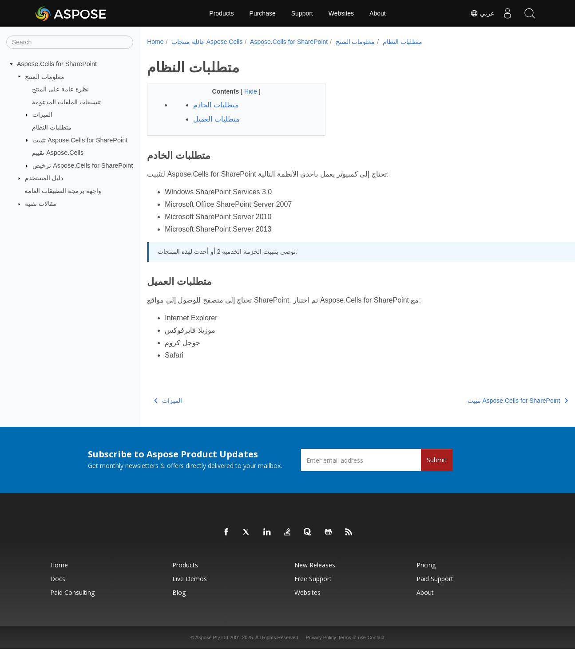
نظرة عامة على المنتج (60, 89)
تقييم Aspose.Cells (57, 152)
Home (155, 41)
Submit (437, 460)
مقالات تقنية (40, 203)
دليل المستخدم (44, 177)
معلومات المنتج (44, 76)
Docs (57, 578)
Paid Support (434, 578)
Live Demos (189, 578)
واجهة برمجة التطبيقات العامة (62, 190)
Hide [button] (245, 91)
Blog (179, 592)
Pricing (426, 565)
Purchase (263, 13)
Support (302, 13)
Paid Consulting (72, 592)
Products (221, 13)
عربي (482, 13)
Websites (341, 13)
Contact (376, 637)
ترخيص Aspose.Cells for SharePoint (82, 165)
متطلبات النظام (51, 127)
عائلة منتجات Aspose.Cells (206, 41)
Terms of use (352, 637)
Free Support (313, 578)
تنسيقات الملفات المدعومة (66, 102)
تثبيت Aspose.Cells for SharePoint (79, 139)
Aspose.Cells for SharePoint (57, 63)
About (377, 13)
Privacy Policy (321, 637)
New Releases (314, 565)
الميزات (42, 114)
